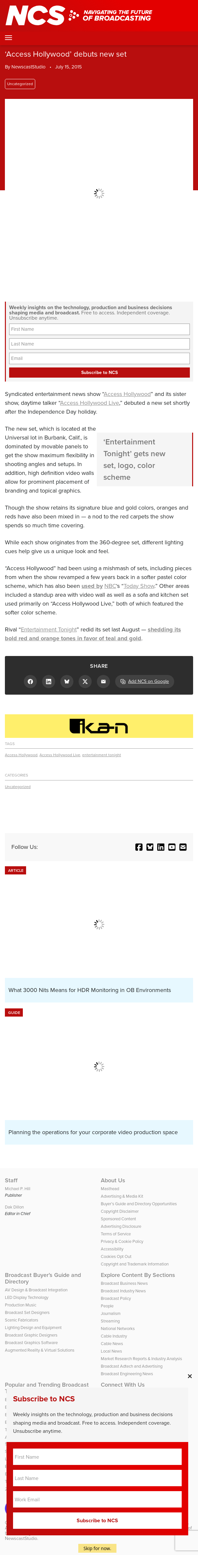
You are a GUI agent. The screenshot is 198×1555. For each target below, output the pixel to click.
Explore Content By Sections (138, 1275)
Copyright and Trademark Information (135, 1264)
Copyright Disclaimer (120, 1211)
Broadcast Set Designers (27, 1312)
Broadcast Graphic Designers (31, 1335)
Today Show (139, 586)
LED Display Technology (26, 1297)
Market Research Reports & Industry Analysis (141, 1359)
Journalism (111, 1313)
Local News (111, 1351)
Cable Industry (114, 1336)
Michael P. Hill (17, 1189)
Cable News (112, 1343)
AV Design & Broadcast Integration (36, 1290)
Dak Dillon (14, 1207)
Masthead (110, 1189)
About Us (113, 1180)
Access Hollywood (127, 394)
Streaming (110, 1321)
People (107, 1306)
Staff (11, 1180)
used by (92, 586)
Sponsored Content (118, 1219)
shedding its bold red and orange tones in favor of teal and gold (93, 634)
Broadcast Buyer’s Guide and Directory (43, 1278)
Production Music (20, 1305)
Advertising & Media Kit (122, 1196)
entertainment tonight (101, 755)
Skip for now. (97, 1548)
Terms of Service (116, 1234)
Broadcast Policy (116, 1298)
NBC (110, 586)
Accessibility (112, 1249)
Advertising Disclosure (121, 1226)
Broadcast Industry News (123, 1291)
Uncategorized (20, 84)
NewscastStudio (28, 66)
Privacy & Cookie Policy (122, 1241)
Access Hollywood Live (89, 403)
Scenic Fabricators (21, 1320)
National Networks (118, 1328)
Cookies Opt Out (116, 1256)
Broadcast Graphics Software (31, 1343)
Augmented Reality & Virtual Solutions (39, 1350)
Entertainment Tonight (49, 629)
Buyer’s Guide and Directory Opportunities (139, 1204)
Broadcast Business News (124, 1283)
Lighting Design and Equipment (33, 1327)
